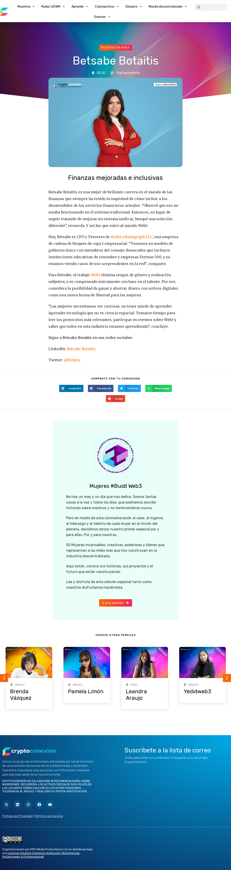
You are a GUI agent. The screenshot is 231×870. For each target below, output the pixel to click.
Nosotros (26, 6)
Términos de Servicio (49, 816)
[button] (71, 388)
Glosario (133, 6)
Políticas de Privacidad (17, 816)
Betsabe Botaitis (81, 349)
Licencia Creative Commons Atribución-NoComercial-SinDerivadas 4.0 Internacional (41, 855)
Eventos (102, 16)
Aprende (80, 6)
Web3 (95, 275)
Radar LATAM (53, 6)
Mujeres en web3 (115, 47)
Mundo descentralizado (167, 6)
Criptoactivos (107, 6)
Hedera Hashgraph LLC (132, 237)
